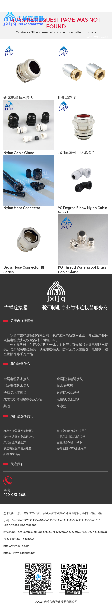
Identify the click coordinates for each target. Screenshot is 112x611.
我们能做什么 (20, 364)
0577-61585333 (24, 539)
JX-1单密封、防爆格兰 (76, 152)
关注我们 (17, 464)
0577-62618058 (20, 532)
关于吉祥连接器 (21, 320)
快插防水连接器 (15, 392)
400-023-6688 (97, 37)
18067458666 (28, 525)
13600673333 (91, 520)
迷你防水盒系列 (68, 392)
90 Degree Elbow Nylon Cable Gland (82, 210)
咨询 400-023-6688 (15, 492)
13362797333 (75, 520)
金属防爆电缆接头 (70, 379)
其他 (7, 406)
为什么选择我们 (21, 416)
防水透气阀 (65, 386)
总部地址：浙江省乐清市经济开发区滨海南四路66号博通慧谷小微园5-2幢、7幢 (53, 513)
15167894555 (11, 525)
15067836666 (41, 520)
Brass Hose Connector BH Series (25, 269)
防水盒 (61, 406)
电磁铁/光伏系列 (69, 399)
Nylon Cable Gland (19, 152)
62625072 (62, 532)
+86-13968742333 (21, 520)
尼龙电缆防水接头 (17, 386)
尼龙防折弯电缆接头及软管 (23, 399)
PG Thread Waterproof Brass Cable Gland (82, 269)
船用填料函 (67, 97)
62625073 (74, 532)
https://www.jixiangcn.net (19, 553)
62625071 (49, 532)
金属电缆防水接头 (18, 97)
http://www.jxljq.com (16, 546)
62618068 (36, 532)
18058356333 (58, 520)
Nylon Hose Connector (22, 208)
